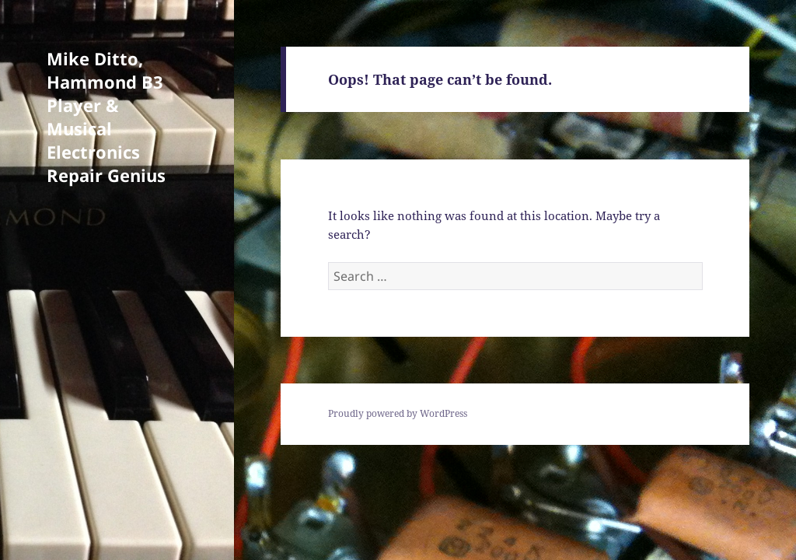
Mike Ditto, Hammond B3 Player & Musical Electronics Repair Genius (106, 117)
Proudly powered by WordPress (397, 413)
